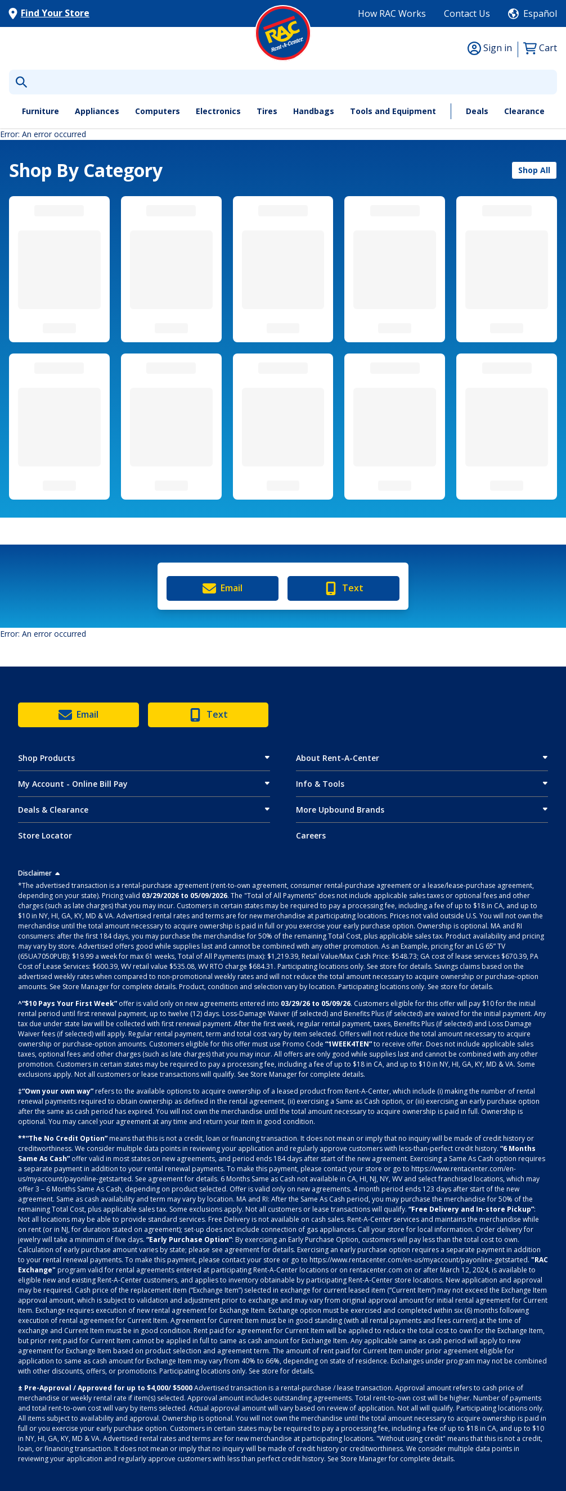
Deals (477, 111)
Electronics (218, 111)
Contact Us (467, 13)
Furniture (40, 111)
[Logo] (283, 33)
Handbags (313, 111)
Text (343, 588)
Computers (157, 111)
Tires (267, 111)
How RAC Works (392, 13)
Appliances (97, 111)
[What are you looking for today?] (283, 82)
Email (222, 588)
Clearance (524, 111)
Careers (311, 835)
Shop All (534, 170)
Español (540, 13)
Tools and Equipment (393, 111)
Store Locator (45, 835)
